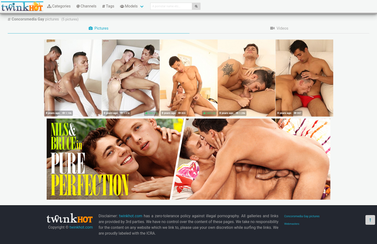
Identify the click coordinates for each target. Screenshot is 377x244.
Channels (86, 6)
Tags (108, 6)
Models (129, 6)
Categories (59, 6)
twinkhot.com (81, 227)
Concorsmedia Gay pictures (302, 216)
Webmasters (291, 223)
